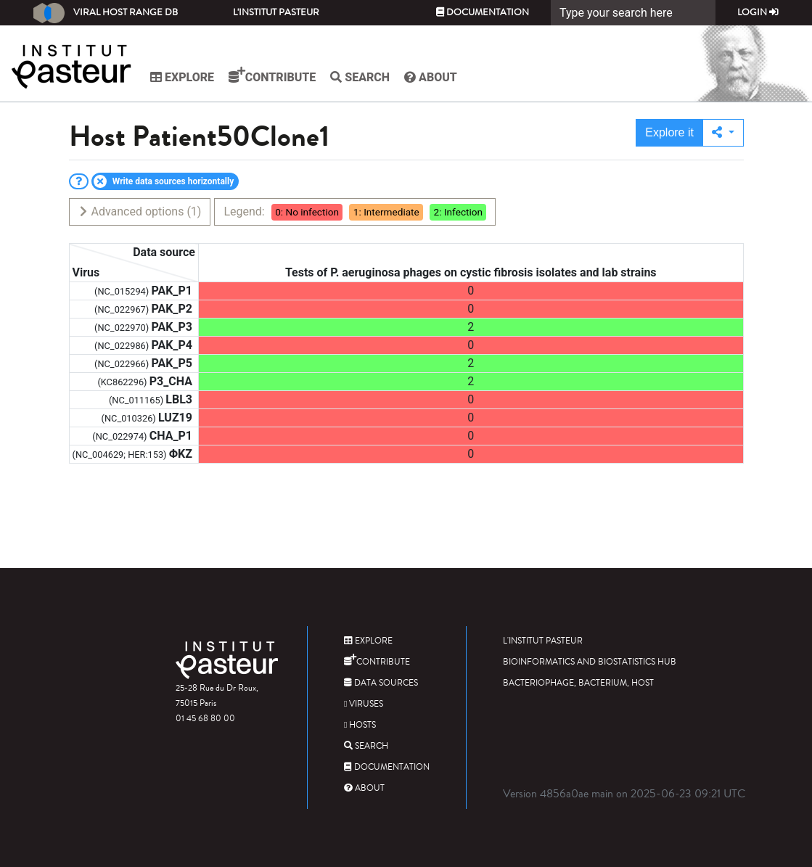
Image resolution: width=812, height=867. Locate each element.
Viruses (363, 704)
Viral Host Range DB (105, 13)
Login (758, 12)
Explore (182, 77)
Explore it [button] (669, 132)
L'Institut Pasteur (276, 12)
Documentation (482, 12)
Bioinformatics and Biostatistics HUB (589, 662)
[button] (723, 133)
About (430, 77)
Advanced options (140, 211)
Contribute (272, 75)
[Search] (633, 12)
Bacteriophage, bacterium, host (578, 683)
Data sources (381, 683)
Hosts (360, 725)
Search (360, 77)
